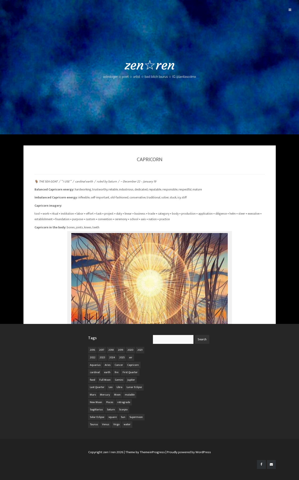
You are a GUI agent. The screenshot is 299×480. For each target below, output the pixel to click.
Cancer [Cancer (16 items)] (119, 365)
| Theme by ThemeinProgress (144, 452)
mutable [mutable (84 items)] (130, 394)
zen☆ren (149, 68)
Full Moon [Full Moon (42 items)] (105, 380)
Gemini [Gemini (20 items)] (119, 380)
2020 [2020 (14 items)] (130, 350)
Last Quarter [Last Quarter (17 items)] (97, 387)
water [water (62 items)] (127, 424)
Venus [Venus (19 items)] (105, 424)
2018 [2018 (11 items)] (111, 350)
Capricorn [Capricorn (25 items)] (133, 365)
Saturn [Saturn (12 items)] (111, 409)
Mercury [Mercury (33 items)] (105, 394)
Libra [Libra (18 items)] (119, 387)
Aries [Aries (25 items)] (107, 365)
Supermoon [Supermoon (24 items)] (136, 417)
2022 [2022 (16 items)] (92, 357)
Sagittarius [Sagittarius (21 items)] (96, 409)
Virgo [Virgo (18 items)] (116, 424)
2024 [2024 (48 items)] (112, 357)
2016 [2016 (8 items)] (92, 350)
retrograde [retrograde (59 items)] (123, 402)
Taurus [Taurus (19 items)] (94, 424)
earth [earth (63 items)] (107, 372)
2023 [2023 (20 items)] (102, 357)
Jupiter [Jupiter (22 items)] (131, 380)
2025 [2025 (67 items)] (122, 357)
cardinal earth (84, 181)
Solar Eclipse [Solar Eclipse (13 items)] (97, 417)
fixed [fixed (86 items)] (92, 380)
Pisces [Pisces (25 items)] (109, 402)
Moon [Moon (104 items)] (117, 394)
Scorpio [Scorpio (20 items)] (123, 409)
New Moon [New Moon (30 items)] (96, 402)
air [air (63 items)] (130, 357)
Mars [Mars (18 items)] (93, 394)
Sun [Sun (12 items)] (123, 417)
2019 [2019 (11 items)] (120, 350)
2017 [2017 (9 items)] (101, 350)
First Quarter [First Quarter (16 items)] (130, 372)
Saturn (112, 181)
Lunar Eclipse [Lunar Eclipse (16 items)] (134, 387)
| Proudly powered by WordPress (188, 452)
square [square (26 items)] (112, 417)
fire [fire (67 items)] (116, 372)
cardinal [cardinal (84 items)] (95, 372)
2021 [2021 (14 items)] (140, 350)
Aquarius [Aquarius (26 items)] (95, 365)
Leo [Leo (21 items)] (110, 387)
